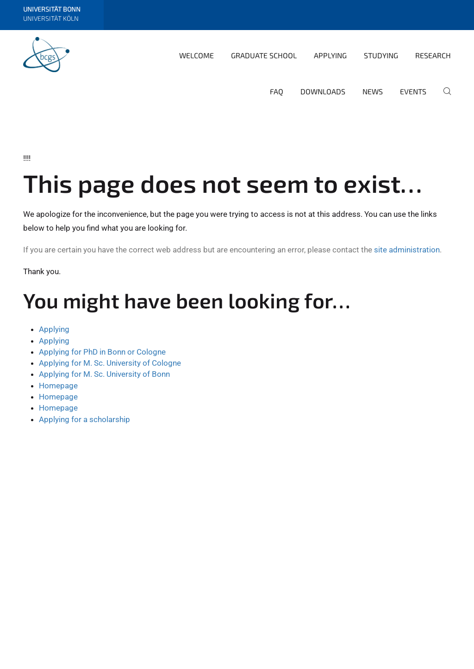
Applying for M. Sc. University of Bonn (104, 374)
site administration (407, 249)
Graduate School (264, 55)
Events (413, 91)
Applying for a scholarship (84, 419)
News (372, 91)
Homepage (58, 385)
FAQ (276, 91)
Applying (330, 55)
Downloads (322, 91)
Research (433, 55)
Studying (381, 55)
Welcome (196, 55)
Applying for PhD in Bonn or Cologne (102, 351)
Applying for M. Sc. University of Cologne (110, 363)
